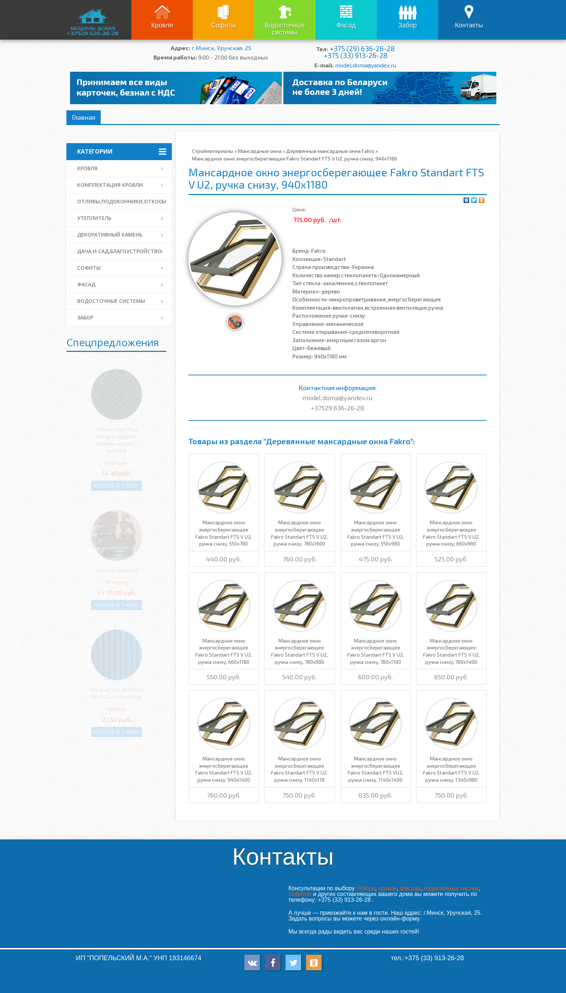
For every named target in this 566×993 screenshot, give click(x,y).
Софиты (223, 25)
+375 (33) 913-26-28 (355, 55)
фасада (410, 888)
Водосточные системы (285, 29)
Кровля (162, 25)
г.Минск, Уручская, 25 (221, 47)
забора (365, 888)
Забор (407, 25)
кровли (387, 888)
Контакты (469, 25)
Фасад (346, 25)
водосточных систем (451, 888)
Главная (83, 117)
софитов (300, 894)
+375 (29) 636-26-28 (362, 48)
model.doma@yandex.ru (365, 65)
